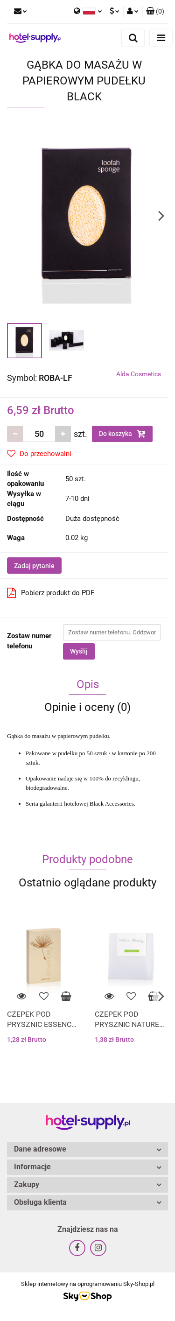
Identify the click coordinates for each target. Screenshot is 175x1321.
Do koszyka (122, 433)
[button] (155, 11)
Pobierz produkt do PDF (50, 593)
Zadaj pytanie (34, 565)
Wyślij (79, 651)
